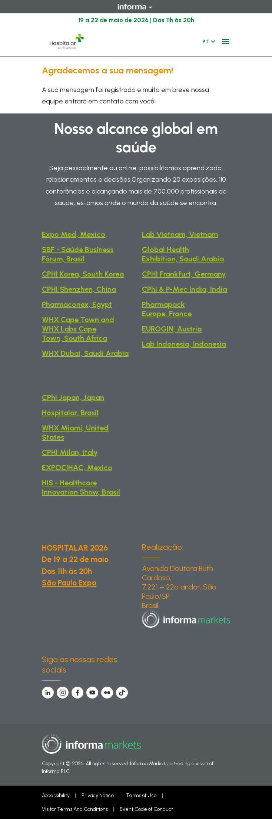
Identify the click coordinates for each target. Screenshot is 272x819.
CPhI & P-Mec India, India (184, 289)
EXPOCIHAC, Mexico (77, 467)
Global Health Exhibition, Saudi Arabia (183, 254)
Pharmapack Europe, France (167, 309)
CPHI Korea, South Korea (83, 274)
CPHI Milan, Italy (69, 452)
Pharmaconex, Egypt (77, 304)
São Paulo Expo (69, 582)
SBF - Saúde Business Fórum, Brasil (77, 254)
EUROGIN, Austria (172, 328)
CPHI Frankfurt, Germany (184, 274)
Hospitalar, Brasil (70, 412)
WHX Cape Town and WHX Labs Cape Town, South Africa (78, 329)
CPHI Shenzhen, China (79, 289)
